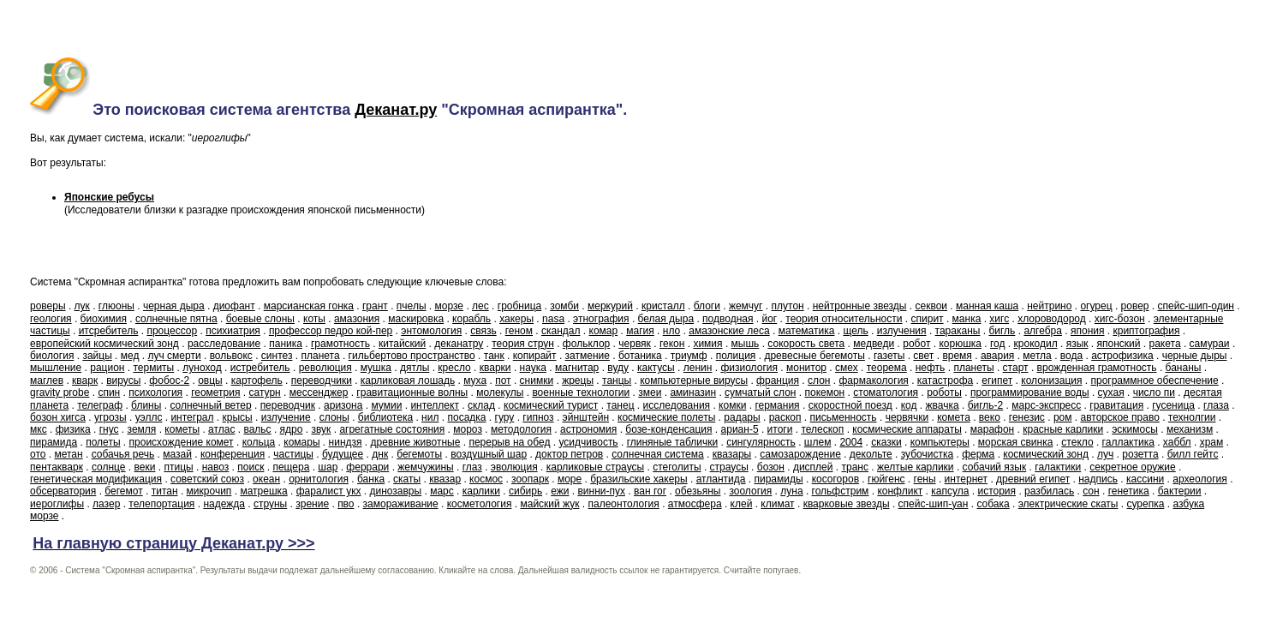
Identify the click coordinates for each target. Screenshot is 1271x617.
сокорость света (805, 344)
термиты (153, 368)
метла (1037, 356)
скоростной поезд (850, 405)
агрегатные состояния (392, 429)
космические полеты (666, 417)
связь (483, 331)
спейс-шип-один (1196, 306)
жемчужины (425, 467)
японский (1119, 344)
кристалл (663, 306)
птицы (178, 467)
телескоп (822, 429)
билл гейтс (1193, 454)
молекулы (499, 392)
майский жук (549, 504)
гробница (519, 306)
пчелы (412, 306)
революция (325, 368)
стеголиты (677, 467)
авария (997, 356)
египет (997, 380)
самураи (1210, 344)
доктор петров (569, 454)
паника (285, 344)
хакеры (516, 319)
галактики (1058, 467)
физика (73, 429)
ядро (291, 429)
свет (923, 356)
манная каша (987, 306)
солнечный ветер (210, 405)
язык (1077, 344)
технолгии (1192, 417)
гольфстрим (840, 491)
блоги (707, 306)
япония (1088, 331)
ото (37, 454)
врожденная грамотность (1097, 368)
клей (742, 504)
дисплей (813, 467)
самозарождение (800, 454)
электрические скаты (1068, 504)
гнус (109, 429)
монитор (806, 368)
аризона (343, 405)
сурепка (1146, 504)
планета (320, 356)
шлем (818, 442)
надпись (1098, 479)
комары (301, 442)
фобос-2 (169, 380)
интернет (966, 479)
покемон (824, 392)
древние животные (416, 442)
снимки (537, 380)
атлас (221, 429)
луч (1105, 454)
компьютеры (940, 442)
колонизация (1051, 380)
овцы (210, 380)
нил (430, 417)
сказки (886, 442)
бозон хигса (58, 417)
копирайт (535, 356)
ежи (560, 491)
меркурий (610, 306)
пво (345, 504)
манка (967, 319)
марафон (992, 429)
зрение (312, 504)
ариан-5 (740, 429)
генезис (1027, 417)
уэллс (149, 417)
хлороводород (1051, 319)
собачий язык (995, 467)
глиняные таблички (672, 442)
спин (109, 392)
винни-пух (601, 491)
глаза (1216, 405)
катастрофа (945, 380)
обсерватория (63, 491)
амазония (356, 319)
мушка (376, 368)
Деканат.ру (396, 109)
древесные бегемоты (814, 356)
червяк (634, 344)
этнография (601, 319)
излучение (286, 417)
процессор (171, 331)
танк (494, 356)
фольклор (586, 344)
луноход (201, 368)
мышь (745, 344)
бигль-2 (986, 405)
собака (992, 504)
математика (807, 331)
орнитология (319, 479)
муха (474, 380)
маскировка (416, 319)
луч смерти (173, 356)
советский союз (207, 479)
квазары (732, 454)
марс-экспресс (1046, 405)
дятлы (414, 368)
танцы (616, 380)
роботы (944, 392)
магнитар (577, 368)
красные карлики (1063, 429)
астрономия (588, 429)
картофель (257, 380)
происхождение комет (181, 442)
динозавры (395, 491)
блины (146, 405)
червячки (907, 417)
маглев (46, 380)
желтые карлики (915, 467)
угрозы (110, 417)
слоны (334, 417)
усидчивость (588, 442)
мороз (467, 429)
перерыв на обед (509, 442)
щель (855, 331)
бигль (1001, 331)
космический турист (551, 405)
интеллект (434, 405)
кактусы (656, 368)
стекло (1077, 442)
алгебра (1042, 331)
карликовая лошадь (408, 380)
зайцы (96, 356)
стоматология (885, 392)
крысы (238, 417)
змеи (649, 392)
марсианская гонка (309, 306)
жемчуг (746, 306)
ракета (1165, 344)
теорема (887, 368)
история (996, 491)
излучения (902, 331)
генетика (1128, 491)
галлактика (1128, 442)
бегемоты (419, 454)
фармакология (874, 380)
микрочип (209, 491)
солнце (109, 467)
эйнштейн (586, 417)
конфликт (899, 491)
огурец (1096, 306)
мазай (177, 454)
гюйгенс (886, 479)
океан (266, 479)
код (909, 405)
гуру (505, 417)
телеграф (99, 405)
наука (533, 368)
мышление (55, 368)
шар (327, 467)
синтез (277, 356)
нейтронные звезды (860, 306)
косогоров (835, 479)
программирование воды (1029, 392)
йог (769, 319)
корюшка (960, 344)
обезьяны (697, 491)
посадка (466, 417)
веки (145, 467)
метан (68, 454)
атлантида (721, 479)
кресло (454, 368)
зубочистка (927, 454)
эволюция (514, 467)
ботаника (640, 356)
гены (925, 479)
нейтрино (1049, 306)
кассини (1145, 479)
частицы (293, 454)
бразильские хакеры (638, 479)
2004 (850, 442)
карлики (481, 491)
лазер (106, 504)
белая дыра (666, 319)
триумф (689, 356)
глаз (472, 467)
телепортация (161, 504)
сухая (1111, 392)
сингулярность (761, 442)
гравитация (1116, 405)
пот (502, 380)
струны (270, 504)
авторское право (1120, 417)
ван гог (650, 491)
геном (519, 331)
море (570, 479)
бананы (1184, 368)
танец (620, 405)
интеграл (191, 417)
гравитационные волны (412, 392)
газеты (889, 356)
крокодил (1036, 344)
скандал (561, 331)
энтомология (431, 331)
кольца (259, 442)
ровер (1135, 306)
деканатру (458, 344)
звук (321, 429)
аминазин (693, 392)
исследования (677, 405)
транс (855, 467)
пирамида (53, 442)
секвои (931, 306)
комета (953, 417)
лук (82, 306)
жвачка (942, 405)
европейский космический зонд (104, 344)
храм (1212, 442)
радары (742, 417)
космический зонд (1046, 454)
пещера (290, 467)
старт (1016, 368)
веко (989, 417)
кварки (495, 368)
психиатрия (233, 331)
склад (481, 405)
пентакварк (56, 467)
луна (791, 491)
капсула (950, 491)
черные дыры (1194, 356)
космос (486, 479)
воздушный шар (489, 454)
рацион (107, 368)
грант (375, 306)
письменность (843, 417)
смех (846, 368)
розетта (1140, 454)
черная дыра (174, 306)
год (997, 344)
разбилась (1049, 491)
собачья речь (123, 454)
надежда (224, 504)
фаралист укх (328, 491)
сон (1091, 491)
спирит (927, 319)
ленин (698, 368)
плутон (788, 306)
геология (51, 319)
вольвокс (231, 356)
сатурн (265, 392)
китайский (402, 344)
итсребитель (109, 331)
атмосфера (695, 504)
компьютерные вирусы (694, 380)
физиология (749, 368)
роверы (48, 306)
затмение (587, 356)
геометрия (215, 392)
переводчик (287, 405)
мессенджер (319, 392)
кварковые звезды (846, 504)
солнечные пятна (176, 319)
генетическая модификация (96, 479)
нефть (931, 368)
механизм (1190, 429)
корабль (471, 319)
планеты (973, 368)
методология (521, 429)
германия (777, 405)
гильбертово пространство (412, 356)
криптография (1146, 331)
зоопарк (530, 479)
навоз (216, 467)
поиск (250, 467)
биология (52, 356)
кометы (182, 429)
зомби (564, 306)
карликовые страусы (595, 467)
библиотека (385, 417)
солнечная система (658, 454)
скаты (407, 479)
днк (380, 454)
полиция (736, 356)
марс (442, 491)
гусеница (1173, 405)
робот (916, 344)
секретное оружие (1132, 467)
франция (777, 380)
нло (671, 331)
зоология (750, 491)
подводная (727, 319)
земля (142, 429)
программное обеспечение (1154, 380)
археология (1200, 479)
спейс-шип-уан (933, 504)
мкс (38, 429)
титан (165, 491)
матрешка (263, 491)
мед (130, 356)
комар (603, 331)
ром (1062, 417)
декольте (871, 454)
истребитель (260, 368)
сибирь (525, 491)
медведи (873, 344)
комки (732, 405)
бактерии (1180, 491)
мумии (386, 405)
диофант (234, 306)
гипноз (537, 417)
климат (777, 504)
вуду (618, 368)
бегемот (123, 491)
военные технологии (581, 392)
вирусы (123, 380)
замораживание (401, 504)
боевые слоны (260, 319)
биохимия (104, 319)
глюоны (116, 306)
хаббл (1177, 442)
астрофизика (1122, 356)
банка (371, 479)
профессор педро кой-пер (330, 331)
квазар (445, 479)
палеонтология (623, 504)
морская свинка (1015, 442)
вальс (257, 429)
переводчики (321, 380)
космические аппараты (906, 429)
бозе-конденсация (668, 429)
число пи (1154, 392)
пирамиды (778, 479)
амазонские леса (729, 331)
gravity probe (59, 392)
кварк (85, 380)
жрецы (578, 380)
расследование (224, 344)
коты (314, 319)
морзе (449, 306)
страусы (729, 467)
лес (480, 306)
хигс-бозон (1120, 319)
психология (155, 392)
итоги (780, 429)
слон (819, 380)
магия (640, 331)
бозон (771, 467)
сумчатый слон (760, 392)
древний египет (1033, 479)
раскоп (785, 417)
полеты (103, 442)
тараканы (958, 331)
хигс (999, 319)
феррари (367, 467)
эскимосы (1135, 429)
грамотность (340, 344)
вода (1071, 356)
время (956, 356)
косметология (479, 504)
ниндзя (345, 442)
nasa (553, 319)
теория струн (523, 344)
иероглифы (57, 504)
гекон (671, 344)
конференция (232, 454)
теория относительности (843, 319)
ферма (978, 454)
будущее (342, 454)
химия (707, 344)
